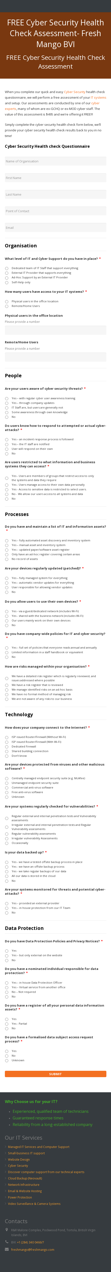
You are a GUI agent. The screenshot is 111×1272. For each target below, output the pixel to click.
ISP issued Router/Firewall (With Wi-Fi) (36, 742)
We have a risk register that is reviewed (37, 685)
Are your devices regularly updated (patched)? (44, 568)
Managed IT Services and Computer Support (38, 1147)
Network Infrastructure (23, 1185)
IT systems (98, 97)
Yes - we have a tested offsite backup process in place (47, 862)
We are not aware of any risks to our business (42, 699)
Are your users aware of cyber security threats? (45, 389)
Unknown (18, 797)
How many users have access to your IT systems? (46, 292)
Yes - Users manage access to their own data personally (48, 484)
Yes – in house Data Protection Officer (37, 982)
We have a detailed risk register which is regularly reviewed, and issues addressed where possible (54, 678)
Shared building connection (30, 751)
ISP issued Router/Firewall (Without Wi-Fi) (39, 737)
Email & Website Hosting (25, 1191)
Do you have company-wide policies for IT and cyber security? (55, 636)
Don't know (19, 755)
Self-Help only (21, 282)
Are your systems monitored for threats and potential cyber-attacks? (55, 891)
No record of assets (25, 559)
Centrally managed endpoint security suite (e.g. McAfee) (48, 778)
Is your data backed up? (26, 852)
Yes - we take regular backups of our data (39, 871)
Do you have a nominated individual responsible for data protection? (51, 971)
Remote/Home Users (26, 306)
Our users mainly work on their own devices (41, 620)
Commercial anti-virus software (32, 787)
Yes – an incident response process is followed (43, 439)
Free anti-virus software (27, 792)
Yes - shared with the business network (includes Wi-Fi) (47, 616)
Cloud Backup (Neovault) (25, 1178)
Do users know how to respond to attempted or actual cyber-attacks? (55, 428)
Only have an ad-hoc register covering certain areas (46, 554)
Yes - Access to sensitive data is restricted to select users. (49, 489)
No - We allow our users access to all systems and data (47, 494)
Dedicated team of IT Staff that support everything (45, 268)
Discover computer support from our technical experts (46, 1172)
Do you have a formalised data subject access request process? (49, 1039)
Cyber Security (74, 92)
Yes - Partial (19, 1023)
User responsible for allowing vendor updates (42, 587)
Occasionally (20, 843)
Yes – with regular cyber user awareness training (43, 398)
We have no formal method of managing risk (41, 694)
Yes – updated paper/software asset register (41, 549)
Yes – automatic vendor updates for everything (43, 582)
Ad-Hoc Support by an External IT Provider (40, 277)
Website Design (19, 1159)
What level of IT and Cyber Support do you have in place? (53, 259)
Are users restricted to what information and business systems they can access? (50, 464)
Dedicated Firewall (24, 746)
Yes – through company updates (33, 403)
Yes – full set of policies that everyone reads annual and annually (54, 647)
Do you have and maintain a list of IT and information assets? (55, 529)
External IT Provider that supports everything (41, 272)
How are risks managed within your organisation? (47, 666)
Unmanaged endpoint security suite (35, 783)
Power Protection (20, 1197)
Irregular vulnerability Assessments (34, 838)
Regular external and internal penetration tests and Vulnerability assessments (54, 818)
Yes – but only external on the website (37, 955)
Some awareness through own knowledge (40, 412)
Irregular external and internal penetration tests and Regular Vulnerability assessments (51, 827)
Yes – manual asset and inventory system (38, 545)
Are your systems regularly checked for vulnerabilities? (51, 806)
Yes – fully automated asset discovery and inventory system (51, 540)
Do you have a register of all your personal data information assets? (54, 1007)
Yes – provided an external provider (35, 903)
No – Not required (24, 992)
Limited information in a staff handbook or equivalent (47, 652)
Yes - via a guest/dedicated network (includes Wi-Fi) (45, 611)
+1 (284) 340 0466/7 (30, 1242)
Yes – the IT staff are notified (30, 444)
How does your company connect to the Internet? (47, 727)
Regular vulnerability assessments (34, 833)
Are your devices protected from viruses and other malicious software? (54, 766)
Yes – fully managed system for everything (39, 578)
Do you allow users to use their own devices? (43, 601)
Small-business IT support (26, 1153)
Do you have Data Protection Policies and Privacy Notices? (54, 941)
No (14, 417)
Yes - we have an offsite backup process (38, 866)
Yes (14, 950)
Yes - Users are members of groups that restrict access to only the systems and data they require (53, 478)
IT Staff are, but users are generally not (37, 407)
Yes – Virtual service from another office (38, 987)
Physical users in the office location (35, 301)
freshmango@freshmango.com (32, 1249)
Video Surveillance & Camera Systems (34, 1204)
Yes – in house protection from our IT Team (41, 908)
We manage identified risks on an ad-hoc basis (42, 689)
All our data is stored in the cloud (34, 876)
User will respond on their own (32, 449)
